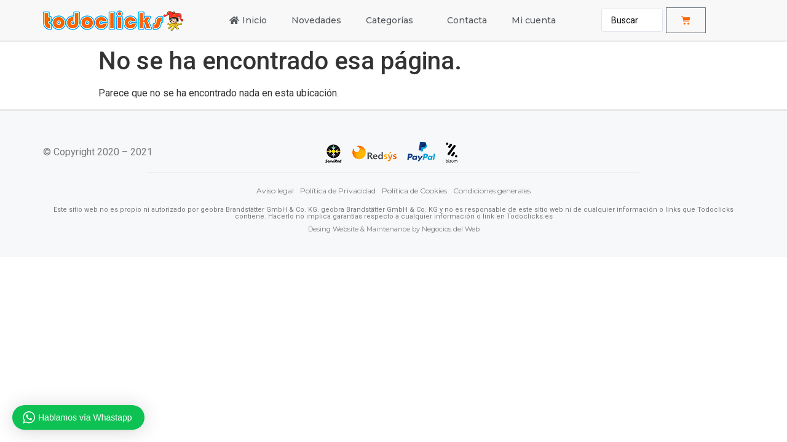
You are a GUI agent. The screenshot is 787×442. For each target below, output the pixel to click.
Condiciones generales (492, 190)
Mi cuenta (534, 20)
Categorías (394, 20)
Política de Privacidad (338, 190)
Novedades (316, 20)
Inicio (248, 20)
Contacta (467, 20)
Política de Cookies (414, 190)
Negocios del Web (451, 229)
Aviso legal (275, 190)
